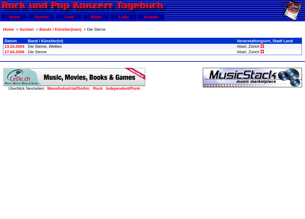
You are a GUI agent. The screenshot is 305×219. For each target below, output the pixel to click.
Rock (98, 88)
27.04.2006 (14, 52)
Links (124, 17)
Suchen (42, 17)
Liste (69, 17)
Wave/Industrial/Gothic (68, 88)
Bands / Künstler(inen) (60, 29)
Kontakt (151, 17)
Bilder (96, 17)
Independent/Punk (123, 88)
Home (14, 17)
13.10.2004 (14, 46)
